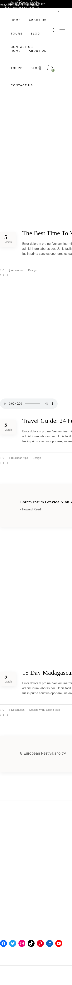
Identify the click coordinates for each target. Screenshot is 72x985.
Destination (18, 709)
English (49, 10)
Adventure (17, 270)
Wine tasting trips (49, 709)
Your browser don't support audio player (29, 403)
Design (32, 270)
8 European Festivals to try (43, 753)
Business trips (19, 457)
